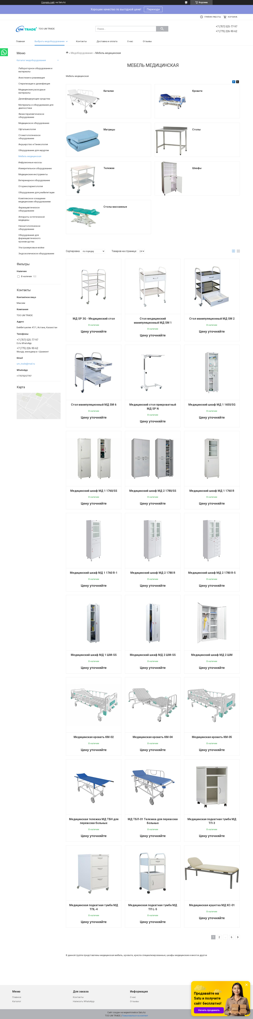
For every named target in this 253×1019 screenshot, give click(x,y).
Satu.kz (142, 1012)
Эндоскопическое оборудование (36, 253)
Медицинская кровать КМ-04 (153, 737)
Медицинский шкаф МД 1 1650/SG (211, 404)
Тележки (108, 168)
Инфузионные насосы (30, 162)
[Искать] (162, 29)
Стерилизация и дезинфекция (34, 83)
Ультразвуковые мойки (31, 247)
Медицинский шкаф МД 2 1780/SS (152, 490)
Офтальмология (27, 129)
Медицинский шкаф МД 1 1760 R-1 (93, 572)
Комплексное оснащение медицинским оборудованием (34, 200)
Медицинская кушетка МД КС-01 (212, 905)
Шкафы (197, 168)
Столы (196, 129)
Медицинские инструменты (33, 174)
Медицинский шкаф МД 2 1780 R (152, 572)
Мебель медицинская (29, 156)
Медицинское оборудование (33, 123)
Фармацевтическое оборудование (29, 209)
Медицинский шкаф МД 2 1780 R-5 (212, 572)
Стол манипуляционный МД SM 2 (212, 318)
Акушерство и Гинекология (33, 144)
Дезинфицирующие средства (34, 98)
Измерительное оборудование (35, 168)
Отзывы (147, 41)
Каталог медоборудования (31, 60)
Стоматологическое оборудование (29, 137)
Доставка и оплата (107, 41)
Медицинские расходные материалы (31, 91)
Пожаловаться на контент (135, 1015)
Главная (20, 41)
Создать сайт (48, 2)
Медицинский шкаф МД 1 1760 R (211, 490)
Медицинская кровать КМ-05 (212, 737)
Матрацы (109, 129)
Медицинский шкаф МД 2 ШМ (211, 655)
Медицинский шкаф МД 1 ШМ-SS (94, 655)
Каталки (108, 91)
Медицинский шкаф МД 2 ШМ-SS (153, 655)
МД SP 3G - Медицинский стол (94, 318)
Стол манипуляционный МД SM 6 (93, 404)
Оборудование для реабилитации (36, 192)
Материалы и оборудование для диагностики (35, 106)
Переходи (153, 9)
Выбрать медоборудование (49, 41)
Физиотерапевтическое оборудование (31, 115)
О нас (130, 41)
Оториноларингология (30, 186)
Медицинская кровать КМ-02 (94, 737)
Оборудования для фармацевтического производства (29, 238)
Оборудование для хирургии (33, 150)
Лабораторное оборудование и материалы (35, 70)
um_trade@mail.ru (26, 363)
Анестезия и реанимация (31, 77)
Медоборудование (82, 53)
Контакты (81, 41)
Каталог (16, 1001)
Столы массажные (115, 206)
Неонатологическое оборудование (29, 227)
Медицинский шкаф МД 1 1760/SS (93, 490)
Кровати (197, 91)
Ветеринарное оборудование (34, 180)
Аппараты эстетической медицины (31, 218)
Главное (16, 997)
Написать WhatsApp (84, 1001)
